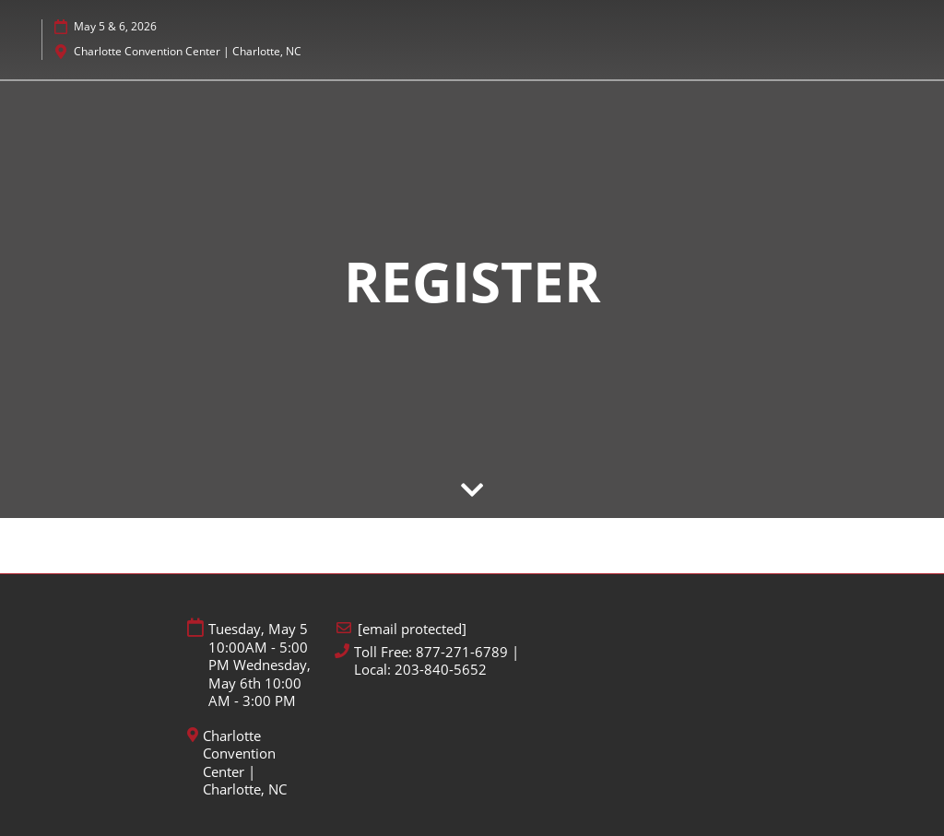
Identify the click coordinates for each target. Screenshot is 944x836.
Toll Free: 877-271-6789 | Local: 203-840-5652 (436, 661)
